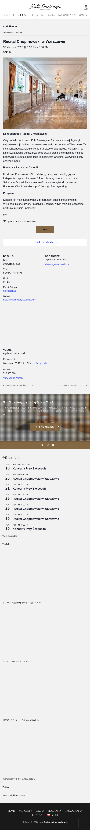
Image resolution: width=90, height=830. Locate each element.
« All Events (10, 26)
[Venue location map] (45, 325)
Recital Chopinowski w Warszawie (36, 478)
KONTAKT (38, 815)
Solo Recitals (9, 291)
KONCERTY (19, 15)
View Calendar (9, 536)
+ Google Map (41, 363)
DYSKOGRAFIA (66, 15)
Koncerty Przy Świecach (19, 385)
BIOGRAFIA (48, 15)
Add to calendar (45, 242)
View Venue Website (13, 378)
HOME (6, 15)
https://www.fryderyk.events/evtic (19, 299)
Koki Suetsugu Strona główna (53, 822)
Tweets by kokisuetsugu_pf (13, 795)
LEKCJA (33, 15)
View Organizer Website (57, 264)
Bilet (45, 229)
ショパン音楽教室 (45, 426)
